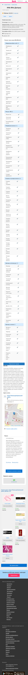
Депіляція (9, 613)
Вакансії (7, 650)
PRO (12, 495)
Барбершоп (9, 593)
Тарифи (7, 633)
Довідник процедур (10, 646)
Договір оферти (9, 637)
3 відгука (17, 527)
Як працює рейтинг (10, 639)
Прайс (5, 16)
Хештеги (8, 652)
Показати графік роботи (11, 428)
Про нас (7, 629)
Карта (7, 654)
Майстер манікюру (11, 589)
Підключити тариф (14, 364)
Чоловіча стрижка (11, 602)
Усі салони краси (10, 598)
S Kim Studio (7, 503)
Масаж (8, 615)
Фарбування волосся (11, 606)
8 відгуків (4, 509)
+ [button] (6, 406)
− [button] (6, 408)
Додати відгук (15, 462)
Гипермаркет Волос (20, 503)
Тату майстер (10, 591)
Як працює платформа (11, 631)
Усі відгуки (8, 462)
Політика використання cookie (13, 641)
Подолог (9, 597)
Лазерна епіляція (10, 612)
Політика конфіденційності (12, 635)
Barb (14, 1)
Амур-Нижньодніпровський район (14, 396)
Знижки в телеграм (10, 656)
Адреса (10, 16)
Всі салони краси (14, 565)
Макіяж (8, 610)
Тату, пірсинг (9, 617)
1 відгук (15, 13)
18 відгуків (17, 509)
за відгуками (14, 481)
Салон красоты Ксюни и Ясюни (8, 555)
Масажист (9, 585)
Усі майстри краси (11, 600)
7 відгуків (4, 544)
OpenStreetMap (17, 425)
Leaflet (12, 425)
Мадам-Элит (20, 538)
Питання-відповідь (10, 642)
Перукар (9, 587)
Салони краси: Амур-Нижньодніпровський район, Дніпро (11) (12, 490)
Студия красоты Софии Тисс (20, 520)
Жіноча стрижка (10, 604)
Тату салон (9, 595)
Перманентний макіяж (12, 608)
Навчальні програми (10, 648)
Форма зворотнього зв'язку (12, 668)
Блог (7, 644)
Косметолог (9, 583)
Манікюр (9, 619)
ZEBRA (7, 538)
